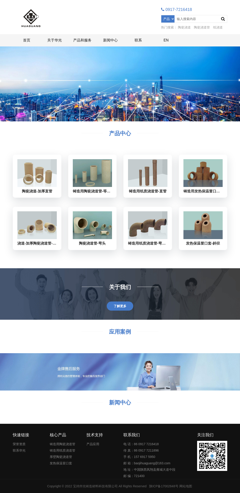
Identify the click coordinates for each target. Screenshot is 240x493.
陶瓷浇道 (184, 27)
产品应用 (92, 444)
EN (166, 40)
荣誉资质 (19, 444)
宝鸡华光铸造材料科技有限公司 (95, 486)
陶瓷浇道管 (202, 27)
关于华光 (54, 40)
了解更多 (120, 306)
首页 (26, 40)
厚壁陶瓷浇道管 (61, 457)
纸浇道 (218, 27)
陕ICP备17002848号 (163, 486)
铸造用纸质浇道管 (62, 450)
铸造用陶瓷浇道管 (62, 444)
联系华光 (19, 450)
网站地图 (185, 486)
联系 (138, 40)
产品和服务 (82, 40)
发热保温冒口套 (61, 463)
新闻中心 (110, 40)
